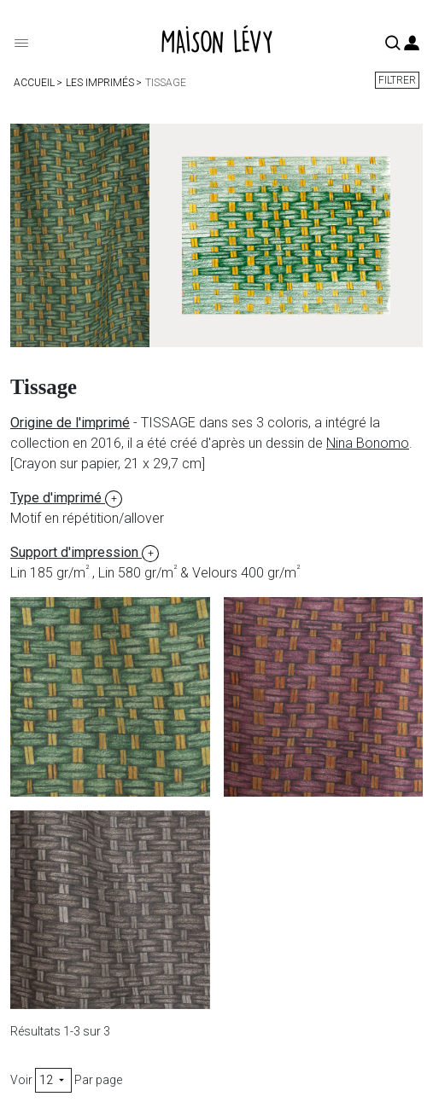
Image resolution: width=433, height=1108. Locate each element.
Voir (21, 1080)
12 (53, 1080)
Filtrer (397, 80)
